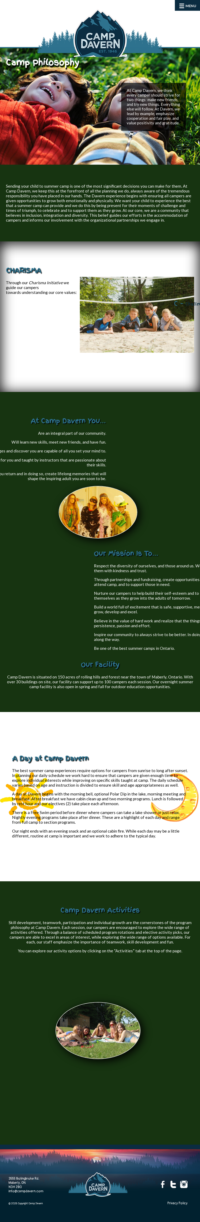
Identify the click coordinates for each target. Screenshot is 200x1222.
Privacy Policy (177, 1203)
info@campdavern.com (25, 1191)
